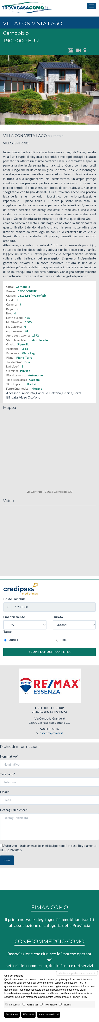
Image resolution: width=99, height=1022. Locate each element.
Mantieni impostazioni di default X (76, 973)
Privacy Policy (79, 997)
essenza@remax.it (51, 733)
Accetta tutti (12, 1014)
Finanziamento (14, 617)
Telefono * (7, 774)
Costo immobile (14, 599)
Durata (58, 617)
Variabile (11, 639)
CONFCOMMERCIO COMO (49, 941)
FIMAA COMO (49, 907)
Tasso (7, 631)
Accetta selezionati (48, 1014)
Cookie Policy (61, 997)
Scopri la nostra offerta (49, 651)
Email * (5, 792)
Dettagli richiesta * (13, 810)
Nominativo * (9, 756)
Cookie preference (27, 997)
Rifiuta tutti (28, 1014)
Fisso (61, 639)
